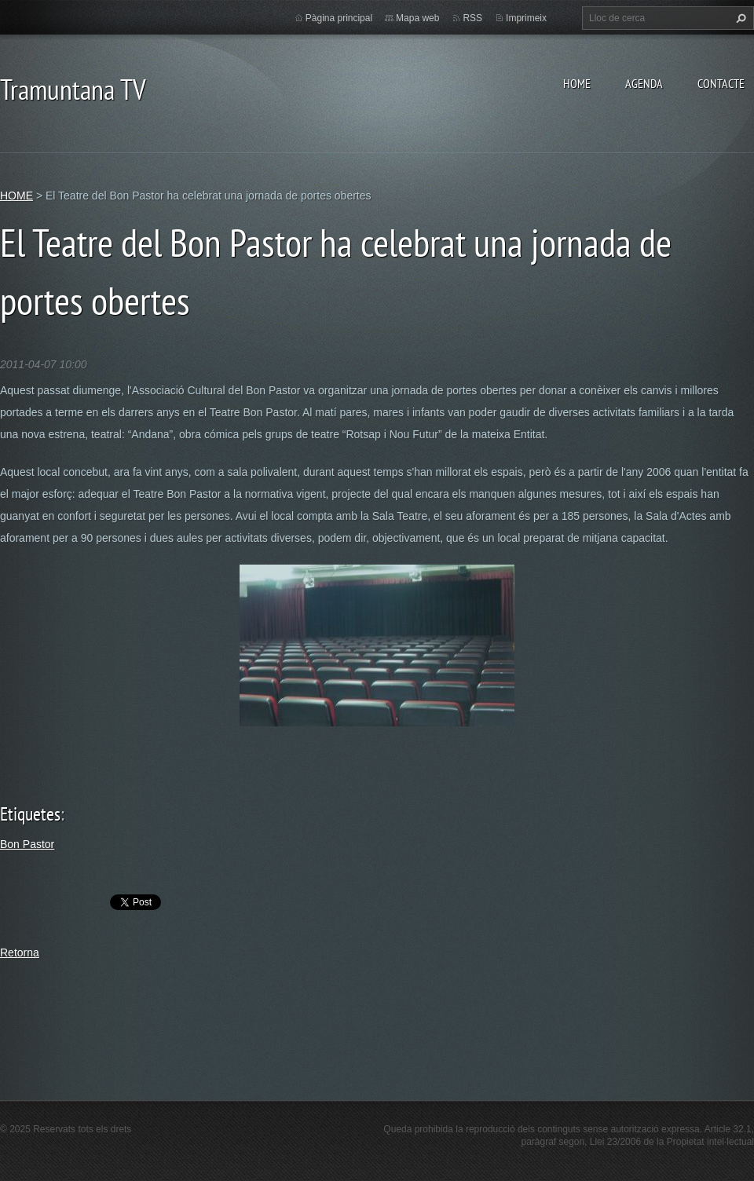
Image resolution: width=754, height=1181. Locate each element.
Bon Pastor (27, 844)
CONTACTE (721, 83)
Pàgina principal (339, 18)
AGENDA (644, 83)
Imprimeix (526, 18)
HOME (577, 83)
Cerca (739, 18)
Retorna (19, 952)
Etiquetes (30, 814)
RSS (472, 18)
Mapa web (417, 18)
